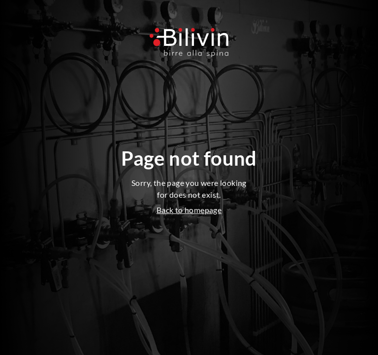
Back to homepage (189, 209)
